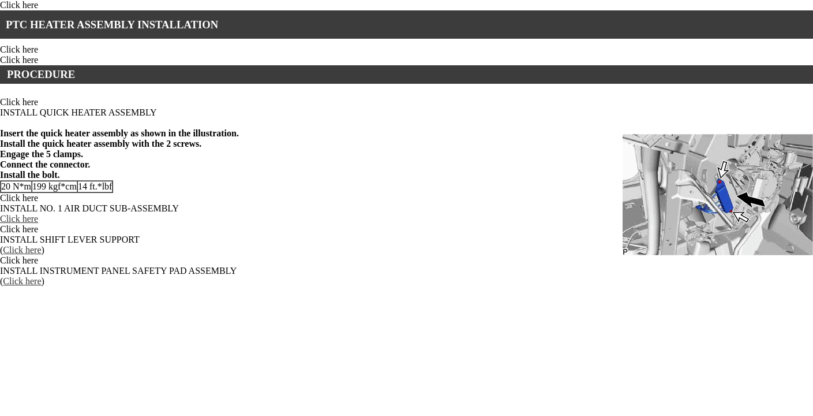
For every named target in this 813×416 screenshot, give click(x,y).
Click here (19, 5)
